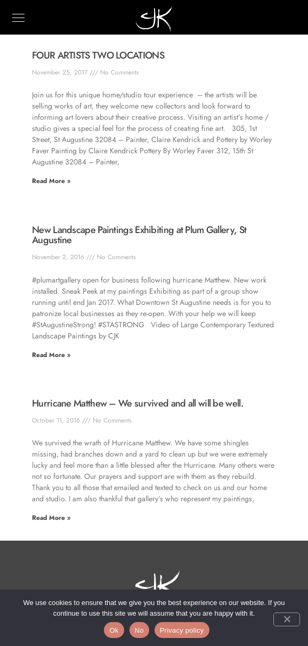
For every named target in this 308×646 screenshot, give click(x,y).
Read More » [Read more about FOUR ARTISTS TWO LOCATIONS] (51, 181)
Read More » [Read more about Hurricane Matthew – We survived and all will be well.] (51, 518)
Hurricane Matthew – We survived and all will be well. (138, 403)
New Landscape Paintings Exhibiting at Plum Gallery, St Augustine (139, 235)
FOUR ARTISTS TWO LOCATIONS (98, 55)
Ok (113, 630)
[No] (286, 619)
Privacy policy (182, 630)
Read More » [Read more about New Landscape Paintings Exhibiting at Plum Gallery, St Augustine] (51, 355)
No (139, 630)
